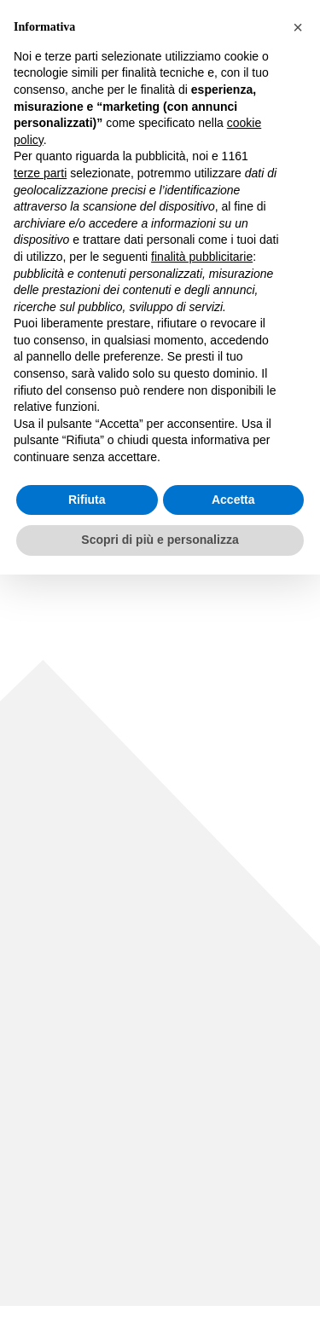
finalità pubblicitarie (202, 256)
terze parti (40, 173)
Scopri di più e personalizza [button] (159, 539)
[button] (297, 27)
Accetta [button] (233, 499)
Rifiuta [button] (87, 499)
